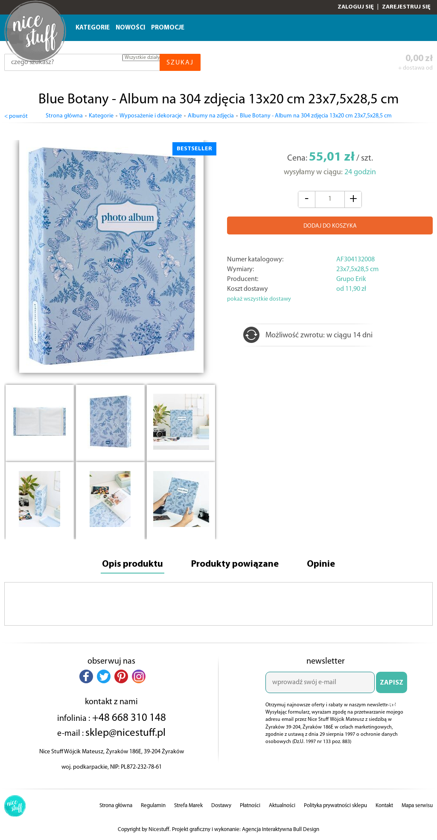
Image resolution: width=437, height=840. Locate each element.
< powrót (16, 116)
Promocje (167, 28)
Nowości (130, 28)
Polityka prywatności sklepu (335, 805)
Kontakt (384, 805)
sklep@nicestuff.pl (125, 733)
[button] (86, 676)
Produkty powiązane (235, 564)
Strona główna (64, 116)
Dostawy (221, 805)
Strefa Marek (188, 805)
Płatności (250, 805)
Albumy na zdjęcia (211, 116)
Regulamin (153, 805)
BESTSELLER (194, 149)
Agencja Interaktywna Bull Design (280, 829)
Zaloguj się (356, 7)
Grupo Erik (351, 279)
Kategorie (93, 28)
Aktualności (282, 805)
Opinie (321, 564)
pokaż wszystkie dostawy (259, 299)
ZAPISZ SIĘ (391, 686)
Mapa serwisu (417, 805)
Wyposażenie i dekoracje (150, 116)
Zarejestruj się (406, 7)
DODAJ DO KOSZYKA (330, 226)
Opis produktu (132, 564)
